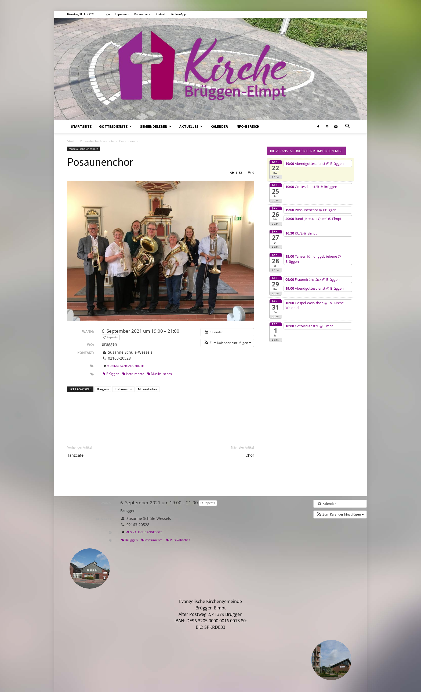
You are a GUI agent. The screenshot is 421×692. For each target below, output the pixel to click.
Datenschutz (142, 14)
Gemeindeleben (156, 126)
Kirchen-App (178, 14)
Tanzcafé (75, 455)
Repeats (110, 337)
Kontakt (160, 14)
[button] (347, 127)
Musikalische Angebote (96, 141)
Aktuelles (191, 126)
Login (106, 14)
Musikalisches (159, 373)
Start (70, 141)
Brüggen (111, 373)
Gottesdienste (115, 126)
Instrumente (133, 373)
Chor (249, 455)
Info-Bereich (247, 126)
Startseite (81, 126)
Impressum (122, 14)
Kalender (219, 126)
